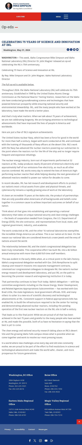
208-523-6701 (20, 415)
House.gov (43, 429)
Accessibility (19, 429)
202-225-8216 (18, 389)
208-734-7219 (56, 415)
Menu (62, 18)
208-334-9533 (54, 392)
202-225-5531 (20, 386)
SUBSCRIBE (20, 16)
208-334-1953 (56, 389)
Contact (31, 429)
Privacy (8, 429)
